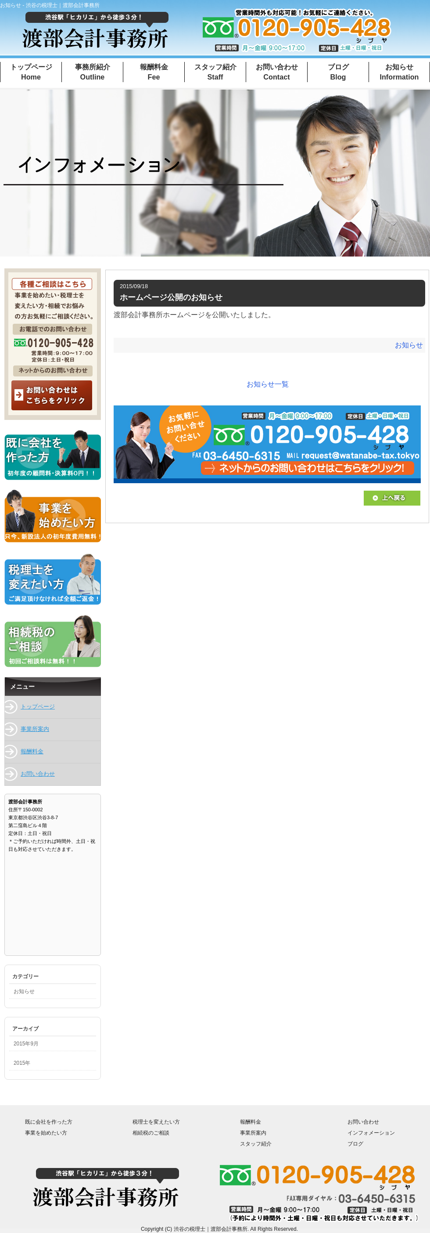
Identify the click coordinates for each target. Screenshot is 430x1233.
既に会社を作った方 (48, 1122)
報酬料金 (32, 751)
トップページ (38, 706)
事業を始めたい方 (46, 1132)
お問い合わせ (38, 773)
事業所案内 (35, 729)
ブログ (355, 1143)
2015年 (22, 1063)
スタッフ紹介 (256, 1143)
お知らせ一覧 (268, 384)
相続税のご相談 (151, 1132)
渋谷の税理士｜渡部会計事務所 (210, 1229)
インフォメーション (371, 1132)
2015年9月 (26, 1044)
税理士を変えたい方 (156, 1122)
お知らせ (409, 345)
